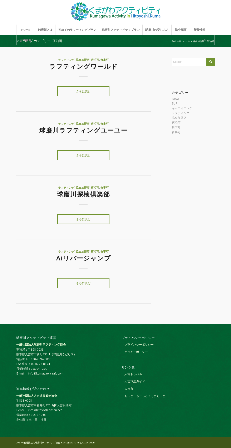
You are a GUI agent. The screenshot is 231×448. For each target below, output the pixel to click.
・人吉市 (127, 389)
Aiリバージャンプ (83, 258)
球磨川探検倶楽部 (83, 194)
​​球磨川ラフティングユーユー (83, 130)
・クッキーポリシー (135, 352)
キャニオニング (182, 108)
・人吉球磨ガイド (133, 381)
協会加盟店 (82, 59)
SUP (174, 103)
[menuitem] (25, 30)
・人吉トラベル (132, 374)
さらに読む (83, 91)
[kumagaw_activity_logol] (115, 12)
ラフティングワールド (83, 66)
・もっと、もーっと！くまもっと (143, 396)
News (176, 99)
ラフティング (66, 59)
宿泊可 (95, 59)
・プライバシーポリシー (138, 344)
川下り (176, 127)
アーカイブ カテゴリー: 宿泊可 (39, 41)
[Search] (205, 40)
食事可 (104, 59)
